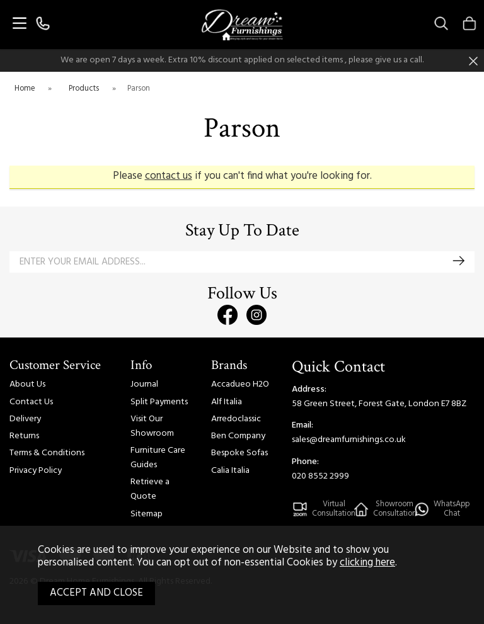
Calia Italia (230, 470)
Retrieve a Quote (150, 489)
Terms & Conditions (46, 453)
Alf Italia (226, 402)
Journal (144, 384)
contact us (168, 176)
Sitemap (146, 514)
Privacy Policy (35, 470)
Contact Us (31, 402)
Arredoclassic (236, 419)
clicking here (367, 563)
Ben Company (238, 436)
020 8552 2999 (320, 476)
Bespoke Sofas (239, 453)
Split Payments (159, 402)
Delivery (25, 419)
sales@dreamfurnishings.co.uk (349, 440)
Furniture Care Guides (157, 457)
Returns (24, 436)
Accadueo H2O (240, 384)
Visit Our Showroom (152, 426)
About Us (27, 384)
